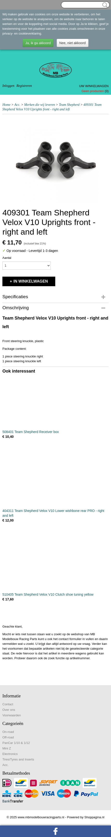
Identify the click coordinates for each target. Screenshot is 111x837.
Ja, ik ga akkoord (38, 43)
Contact (7, 704)
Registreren (24, 86)
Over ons (8, 710)
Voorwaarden (11, 715)
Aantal (6, 258)
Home (6, 105)
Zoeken (104, 5)
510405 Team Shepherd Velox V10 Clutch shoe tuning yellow (47, 594)
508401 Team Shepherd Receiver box (30, 432)
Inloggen (8, 86)
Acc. (17, 105)
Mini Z (6, 748)
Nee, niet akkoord (72, 43)
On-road (8, 732)
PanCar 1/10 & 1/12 (16, 743)
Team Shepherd (69, 105)
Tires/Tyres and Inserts (18, 759)
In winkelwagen (30, 281)
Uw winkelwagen (94, 86)
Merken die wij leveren (39, 105)
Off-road (8, 737)
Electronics (10, 754)
